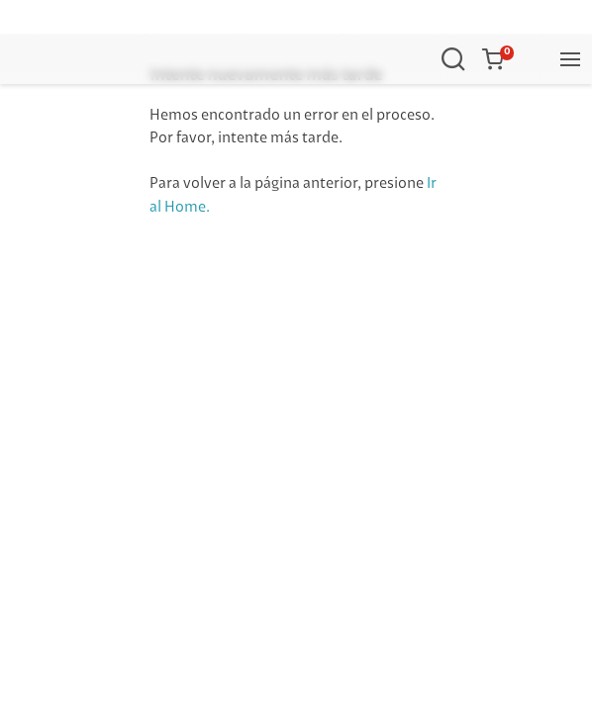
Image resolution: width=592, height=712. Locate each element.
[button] (497, 59)
